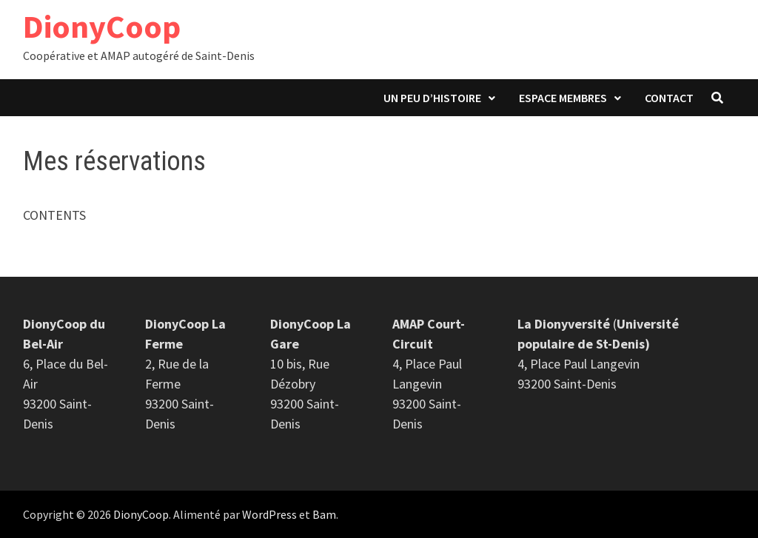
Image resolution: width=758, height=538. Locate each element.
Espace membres (563, 97)
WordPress (269, 514)
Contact (669, 97)
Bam (324, 514)
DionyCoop (102, 26)
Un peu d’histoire (432, 97)
